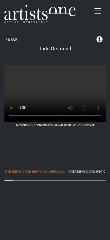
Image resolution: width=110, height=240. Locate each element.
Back (12, 39)
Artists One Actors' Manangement (40, 14)
